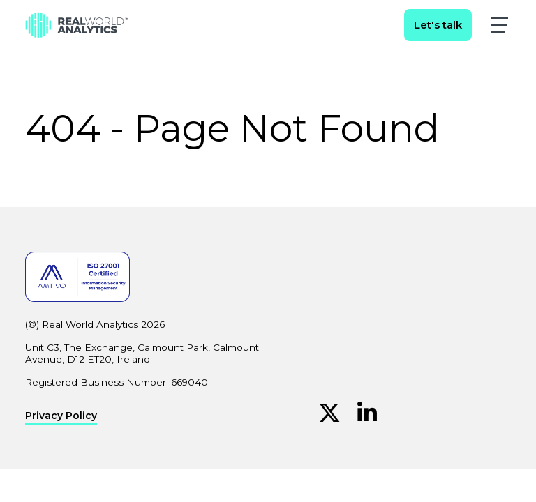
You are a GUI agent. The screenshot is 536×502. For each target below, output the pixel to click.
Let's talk (438, 24)
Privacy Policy (61, 416)
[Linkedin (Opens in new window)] (367, 413)
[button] (500, 25)
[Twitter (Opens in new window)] (329, 413)
